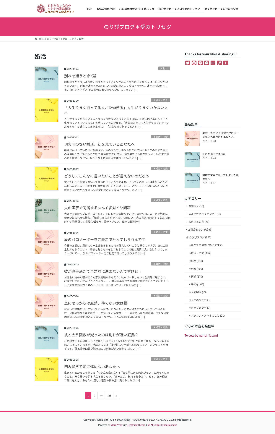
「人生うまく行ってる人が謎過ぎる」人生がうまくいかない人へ (116, 110)
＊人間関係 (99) (197, 292)
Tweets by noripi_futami (201, 335)
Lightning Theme (136, 424)
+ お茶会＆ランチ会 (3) (199, 229)
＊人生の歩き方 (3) (199, 300)
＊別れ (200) (195, 269)
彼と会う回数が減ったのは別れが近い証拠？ (101, 334)
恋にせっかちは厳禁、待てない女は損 (95, 303)
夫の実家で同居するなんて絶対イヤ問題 (97, 207)
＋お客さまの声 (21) (197, 222)
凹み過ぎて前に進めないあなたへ (92, 366)
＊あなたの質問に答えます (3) (205, 245)
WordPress (116, 424)
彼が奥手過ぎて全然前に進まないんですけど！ (103, 271)
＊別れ (163, 68)
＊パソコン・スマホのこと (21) (206, 315)
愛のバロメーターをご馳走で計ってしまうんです (105, 239)
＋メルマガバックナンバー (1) (203, 214)
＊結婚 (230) (195, 261)
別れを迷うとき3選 (80, 75)
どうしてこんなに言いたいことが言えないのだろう (106, 176)
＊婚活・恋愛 (160, 100)
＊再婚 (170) (195, 276)
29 (109, 396)
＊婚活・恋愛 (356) (199, 253)
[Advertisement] (213, 94)
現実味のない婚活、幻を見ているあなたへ (99, 144)
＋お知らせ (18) (195, 206)
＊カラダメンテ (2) (199, 308)
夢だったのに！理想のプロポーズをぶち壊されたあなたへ (221, 135)
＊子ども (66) (196, 284)
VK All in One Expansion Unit (162, 424)
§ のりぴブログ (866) (198, 237)
